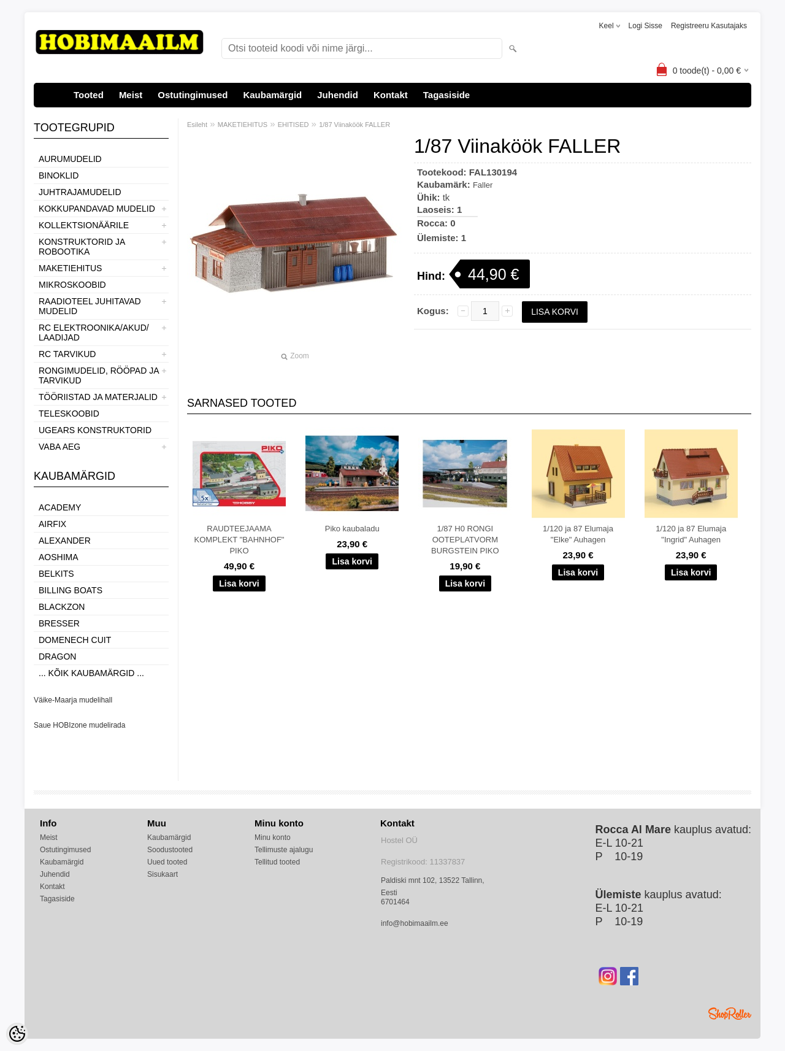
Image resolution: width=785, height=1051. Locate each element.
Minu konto (273, 837)
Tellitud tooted (277, 862)
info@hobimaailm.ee (414, 923)
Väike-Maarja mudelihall (73, 700)
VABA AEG (59, 447)
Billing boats (70, 590)
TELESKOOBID (69, 413)
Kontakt (390, 95)
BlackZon (62, 607)
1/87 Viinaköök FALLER (354, 124)
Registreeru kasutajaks (709, 25)
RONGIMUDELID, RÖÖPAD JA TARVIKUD (99, 375)
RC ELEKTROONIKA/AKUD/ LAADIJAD (94, 332)
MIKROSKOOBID (72, 285)
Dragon (57, 656)
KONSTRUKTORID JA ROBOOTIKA (82, 246)
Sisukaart (162, 874)
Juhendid (337, 95)
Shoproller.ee (729, 1013)
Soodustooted (170, 849)
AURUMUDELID (70, 159)
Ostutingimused (193, 95)
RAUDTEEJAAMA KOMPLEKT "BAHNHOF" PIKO (239, 539)
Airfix (52, 524)
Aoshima (58, 557)
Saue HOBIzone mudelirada (79, 725)
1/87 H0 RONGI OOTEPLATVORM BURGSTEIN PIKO (465, 539)
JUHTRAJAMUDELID (80, 192)
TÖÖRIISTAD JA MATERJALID (98, 397)
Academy (60, 507)
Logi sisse (645, 25)
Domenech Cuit (75, 640)
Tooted (89, 95)
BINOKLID (58, 175)
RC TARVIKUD (67, 354)
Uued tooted (167, 862)
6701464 (395, 902)
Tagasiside (446, 95)
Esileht (197, 124)
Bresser (59, 623)
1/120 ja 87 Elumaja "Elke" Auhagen (578, 534)
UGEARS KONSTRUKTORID (95, 430)
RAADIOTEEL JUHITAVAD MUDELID (90, 306)
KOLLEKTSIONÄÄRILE (84, 225)
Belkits (56, 574)
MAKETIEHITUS (70, 268)
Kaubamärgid (272, 95)
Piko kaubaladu (352, 528)
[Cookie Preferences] (17, 1034)
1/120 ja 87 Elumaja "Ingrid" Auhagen (691, 534)
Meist (130, 95)
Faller (483, 185)
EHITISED (293, 124)
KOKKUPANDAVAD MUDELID (97, 209)
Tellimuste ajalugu (284, 849)
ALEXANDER (65, 540)
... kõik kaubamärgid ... (91, 673)
